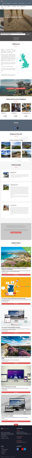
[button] (16, 424)
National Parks (10, 88)
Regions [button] (9, 6)
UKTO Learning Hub (21, 3)
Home (3, 448)
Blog (18, 6)
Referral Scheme (22, 6)
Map (5, 6)
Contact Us (2, 8)
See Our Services (14, 3)
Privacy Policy (4, 450)
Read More (16, 274)
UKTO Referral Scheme (16, 232)
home (2, 6)
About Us (3, 452)
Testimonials (14, 6)
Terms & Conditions (5, 449)
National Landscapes (20, 88)
